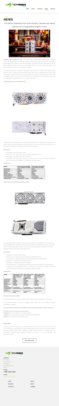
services (39, 8)
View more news (29, 340)
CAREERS (33, 386)
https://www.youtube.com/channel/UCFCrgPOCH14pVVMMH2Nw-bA (24, 314)
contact (52, 8)
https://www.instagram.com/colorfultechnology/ (20, 313)
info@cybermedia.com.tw (9, 376)
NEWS (32, 384)
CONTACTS (11, 386)
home (27, 8)
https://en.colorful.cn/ (8, 334)
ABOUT (32, 381)
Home (9, 381)
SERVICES (10, 384)
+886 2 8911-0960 (10, 372)
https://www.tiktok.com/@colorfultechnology (17, 316)
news (46, 8)
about (33, 8)
